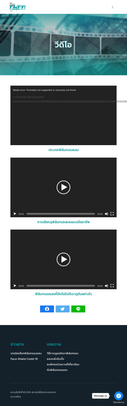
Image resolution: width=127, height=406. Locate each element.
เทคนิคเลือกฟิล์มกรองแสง (26, 353)
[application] (63, 115)
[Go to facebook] (118, 395)
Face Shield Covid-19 (24, 359)
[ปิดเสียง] (106, 214)
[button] (63, 187)
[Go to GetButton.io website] (118, 402)
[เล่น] (15, 214)
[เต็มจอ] (112, 214)
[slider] (61, 214)
